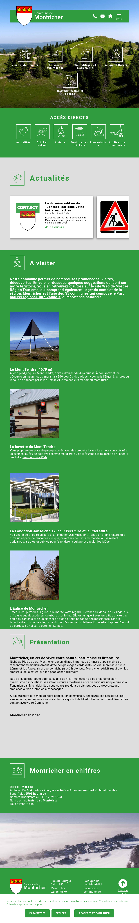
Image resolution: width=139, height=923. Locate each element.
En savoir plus (54, 227)
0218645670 (59, 892)
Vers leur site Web (35, 457)
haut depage (123, 887)
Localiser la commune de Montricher (92, 891)
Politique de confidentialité (93, 883)
